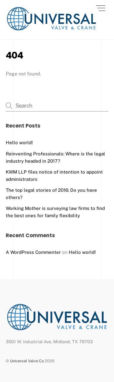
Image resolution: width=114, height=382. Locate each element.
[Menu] (100, 8)
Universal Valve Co (27, 361)
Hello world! (19, 142)
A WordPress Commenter (33, 252)
